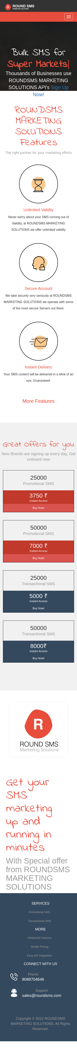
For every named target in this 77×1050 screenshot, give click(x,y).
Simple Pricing (39, 946)
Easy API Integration (39, 955)
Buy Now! (38, 507)
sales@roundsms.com (41, 995)
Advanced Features (39, 937)
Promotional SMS (39, 912)
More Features (39, 401)
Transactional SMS (39, 921)
